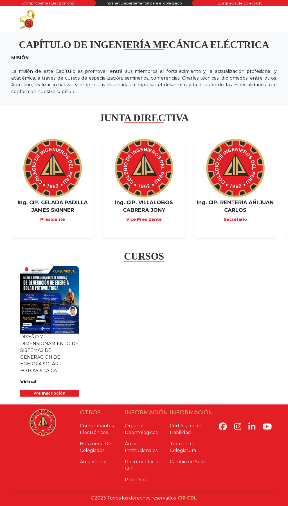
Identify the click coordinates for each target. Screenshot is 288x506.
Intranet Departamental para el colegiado (144, 3)
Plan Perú (136, 479)
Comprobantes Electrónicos (48, 3)
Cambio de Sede (188, 461)
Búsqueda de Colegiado (240, 3)
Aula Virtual (93, 461)
